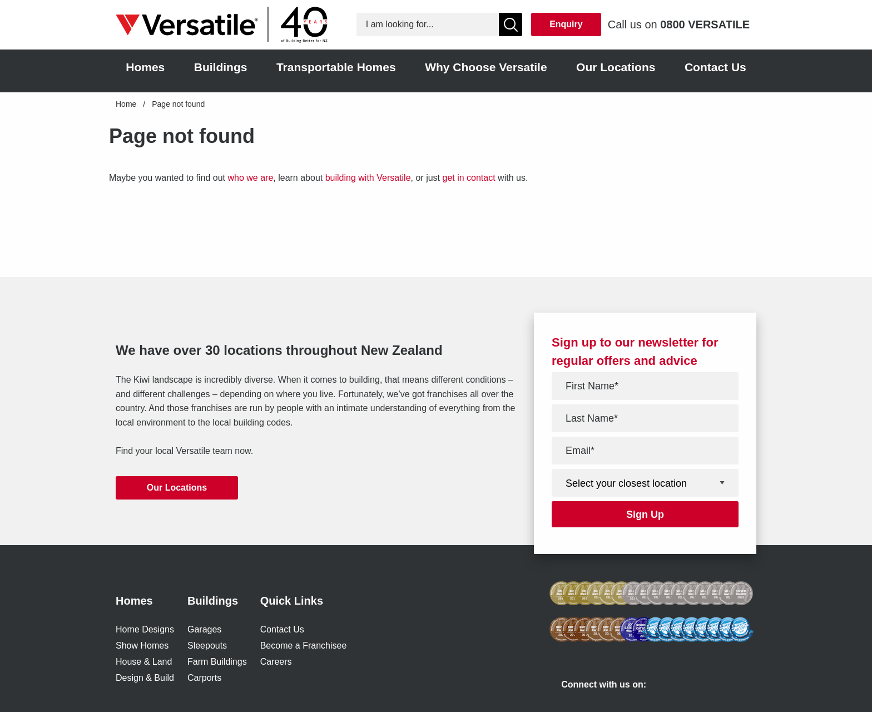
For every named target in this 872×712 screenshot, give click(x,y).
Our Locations (177, 487)
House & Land (144, 661)
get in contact (468, 177)
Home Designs (145, 629)
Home (126, 104)
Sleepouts (207, 645)
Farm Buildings (217, 661)
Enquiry (566, 24)
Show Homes (142, 645)
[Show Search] (510, 24)
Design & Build (145, 678)
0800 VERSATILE (705, 24)
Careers (276, 661)
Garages (204, 629)
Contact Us (282, 629)
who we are (250, 177)
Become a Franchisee (303, 645)
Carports (204, 678)
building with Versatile (368, 177)
